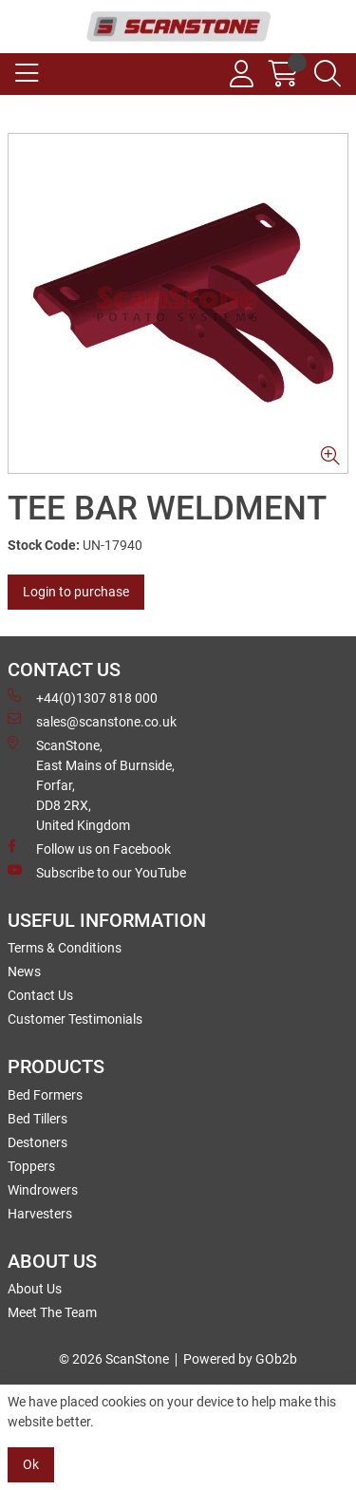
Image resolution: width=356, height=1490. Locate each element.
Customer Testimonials (75, 1019)
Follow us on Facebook (89, 848)
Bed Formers (45, 1095)
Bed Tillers (37, 1118)
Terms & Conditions (65, 947)
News (24, 971)
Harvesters (40, 1213)
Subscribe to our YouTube (97, 871)
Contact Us (40, 995)
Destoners (37, 1142)
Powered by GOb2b (240, 1359)
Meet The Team (52, 1312)
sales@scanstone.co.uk (92, 720)
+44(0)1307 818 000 (83, 697)
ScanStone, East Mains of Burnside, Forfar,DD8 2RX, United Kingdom (91, 784)
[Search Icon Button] (327, 74)
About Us (35, 1288)
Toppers (31, 1166)
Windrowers (43, 1190)
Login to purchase (76, 591)
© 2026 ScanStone (114, 1359)
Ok (31, 1464)
